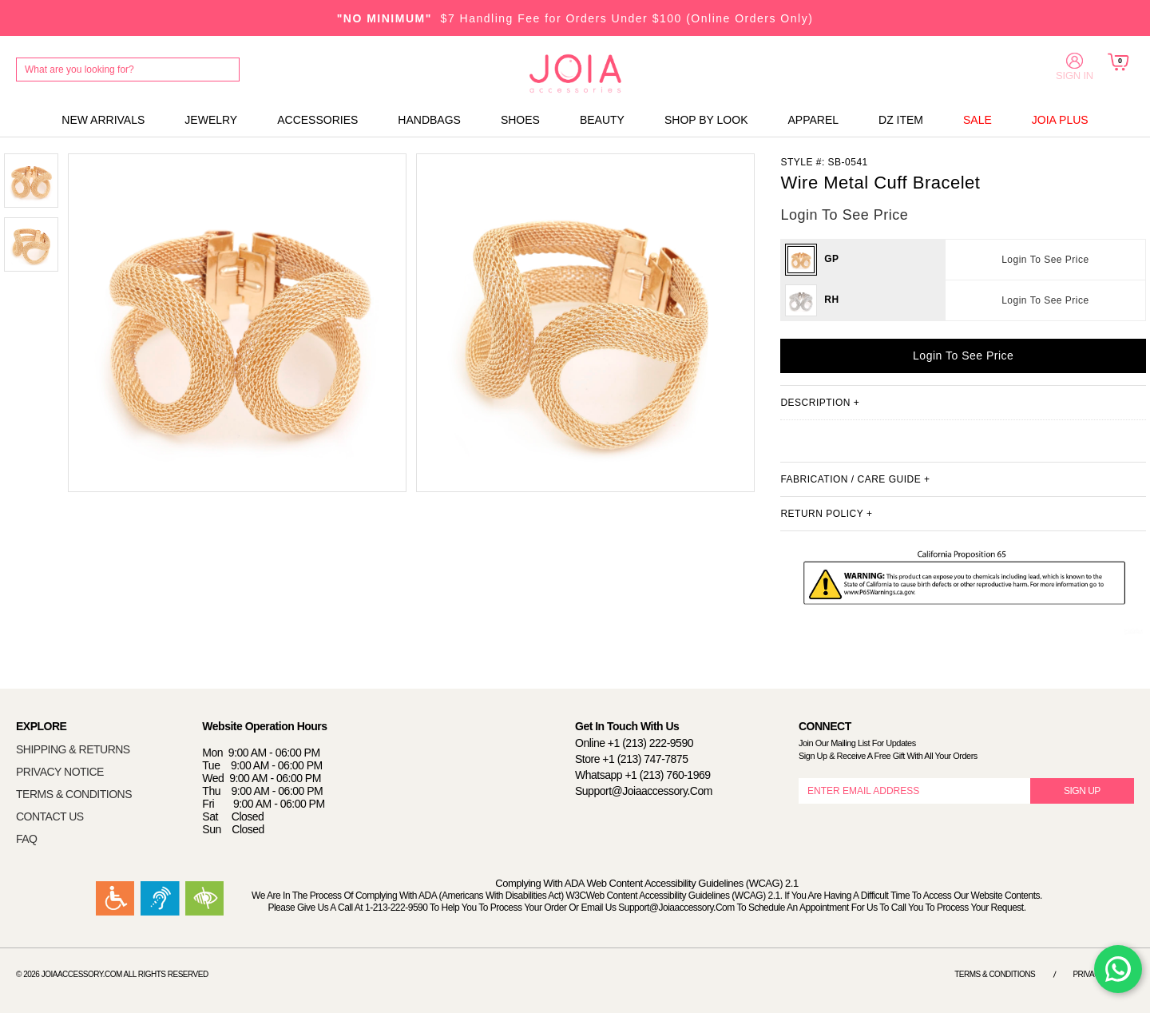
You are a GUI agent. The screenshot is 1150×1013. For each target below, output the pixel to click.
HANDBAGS (429, 119)
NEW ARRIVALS (103, 119)
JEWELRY (210, 119)
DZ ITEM (900, 119)
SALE (977, 119)
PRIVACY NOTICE (60, 771)
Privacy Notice (1103, 974)
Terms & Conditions (994, 974)
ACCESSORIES (317, 119)
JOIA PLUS (1060, 119)
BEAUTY (602, 119)
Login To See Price (1045, 259)
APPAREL (813, 119)
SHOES (520, 119)
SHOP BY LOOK (706, 119)
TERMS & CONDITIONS (74, 794)
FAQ (27, 838)
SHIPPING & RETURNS (73, 749)
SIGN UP (1082, 790)
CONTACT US (50, 816)
